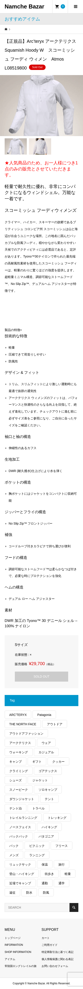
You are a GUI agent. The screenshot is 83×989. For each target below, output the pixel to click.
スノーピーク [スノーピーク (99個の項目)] (18, 789)
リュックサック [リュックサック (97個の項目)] (20, 864)
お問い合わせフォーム (55, 966)
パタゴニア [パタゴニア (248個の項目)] (46, 836)
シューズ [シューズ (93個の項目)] (15, 780)
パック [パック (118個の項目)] (14, 846)
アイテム (10, 959)
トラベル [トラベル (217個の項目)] (38, 808)
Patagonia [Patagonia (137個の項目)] (44, 715)
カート (46, 938)
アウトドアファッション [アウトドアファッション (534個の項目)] (26, 733)
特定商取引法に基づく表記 (57, 952)
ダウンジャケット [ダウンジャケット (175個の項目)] (21, 799)
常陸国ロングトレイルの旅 (21, 966)
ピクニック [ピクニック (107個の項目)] (37, 846)
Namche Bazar (24, 6)
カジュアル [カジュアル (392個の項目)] (46, 752)
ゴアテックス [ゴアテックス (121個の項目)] (48, 771)
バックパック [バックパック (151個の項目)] (18, 836)
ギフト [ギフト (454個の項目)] (37, 761)
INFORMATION (14, 944)
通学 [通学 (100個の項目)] (61, 883)
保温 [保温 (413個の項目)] (45, 864)
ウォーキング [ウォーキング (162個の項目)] (18, 752)
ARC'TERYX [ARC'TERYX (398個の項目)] (18, 715)
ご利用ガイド (50, 944)
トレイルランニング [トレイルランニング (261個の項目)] (23, 817)
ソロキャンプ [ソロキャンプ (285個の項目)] (48, 789)
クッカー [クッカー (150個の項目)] (58, 761)
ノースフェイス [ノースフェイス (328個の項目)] (20, 827)
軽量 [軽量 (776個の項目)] (68, 874)
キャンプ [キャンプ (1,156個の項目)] (15, 761)
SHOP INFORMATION (18, 952)
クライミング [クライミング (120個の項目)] (18, 771)
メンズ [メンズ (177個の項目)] (14, 855)
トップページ (13, 938)
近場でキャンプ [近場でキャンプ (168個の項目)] (20, 883)
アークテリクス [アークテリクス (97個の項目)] (20, 743)
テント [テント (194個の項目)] (49, 799)
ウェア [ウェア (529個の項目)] (46, 743)
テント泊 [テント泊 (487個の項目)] (15, 808)
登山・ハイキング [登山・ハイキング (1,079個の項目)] (21, 874)
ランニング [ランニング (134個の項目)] (37, 855)
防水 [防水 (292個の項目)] (29, 892)
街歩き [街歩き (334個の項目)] (49, 874)
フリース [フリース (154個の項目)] (61, 846)
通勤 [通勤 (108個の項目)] (45, 883)
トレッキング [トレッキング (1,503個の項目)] (57, 817)
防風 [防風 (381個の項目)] (46, 892)
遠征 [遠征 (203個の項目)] (12, 892)
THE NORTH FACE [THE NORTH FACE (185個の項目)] (22, 724)
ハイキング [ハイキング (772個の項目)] (49, 827)
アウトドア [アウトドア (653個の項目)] (54, 724)
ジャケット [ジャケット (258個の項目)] (40, 780)
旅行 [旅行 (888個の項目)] (61, 864)
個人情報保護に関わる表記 (57, 959)
